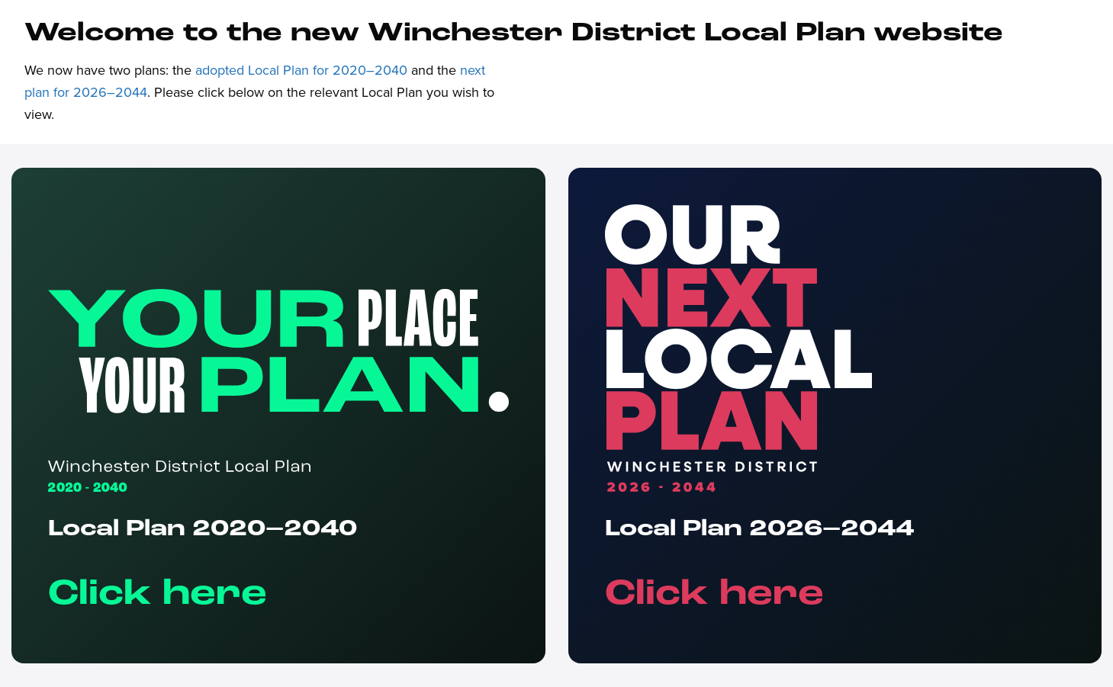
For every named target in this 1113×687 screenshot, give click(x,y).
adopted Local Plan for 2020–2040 (301, 70)
